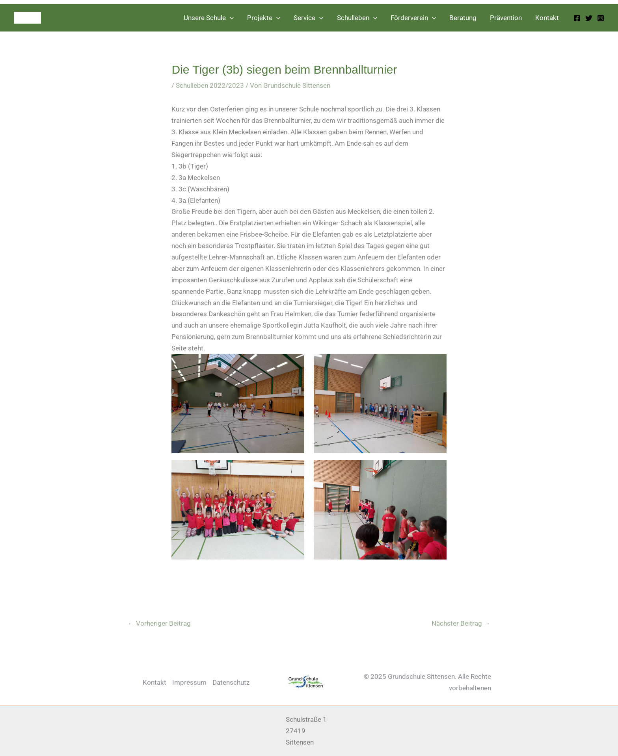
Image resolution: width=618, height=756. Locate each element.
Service (308, 18)
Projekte (263, 18)
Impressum (189, 682)
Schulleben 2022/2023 (210, 85)
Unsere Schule (209, 18)
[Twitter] (588, 18)
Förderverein (413, 18)
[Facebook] (577, 18)
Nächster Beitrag (461, 623)
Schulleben (357, 18)
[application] (230, 18)
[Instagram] (600, 18)
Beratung (463, 18)
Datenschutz (230, 682)
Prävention (506, 18)
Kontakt (547, 18)
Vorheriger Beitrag (159, 623)
